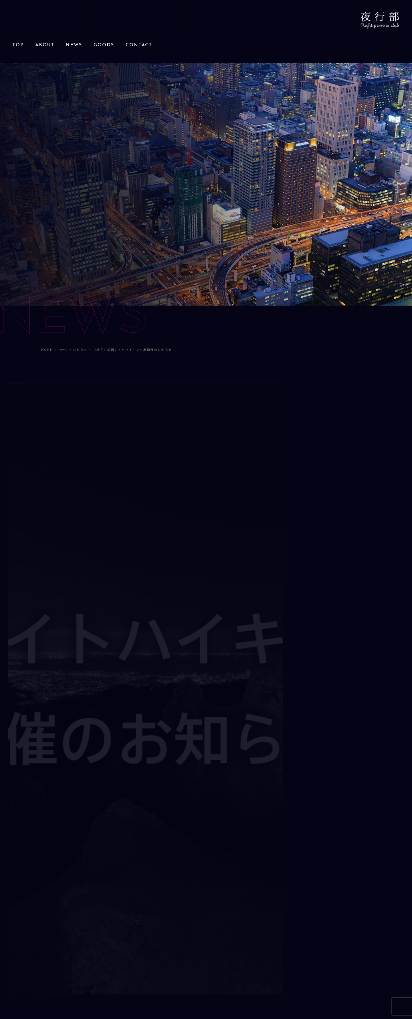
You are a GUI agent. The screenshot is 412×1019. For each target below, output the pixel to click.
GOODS (104, 45)
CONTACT (139, 45)
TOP (18, 45)
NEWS (74, 45)
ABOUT (44, 45)
